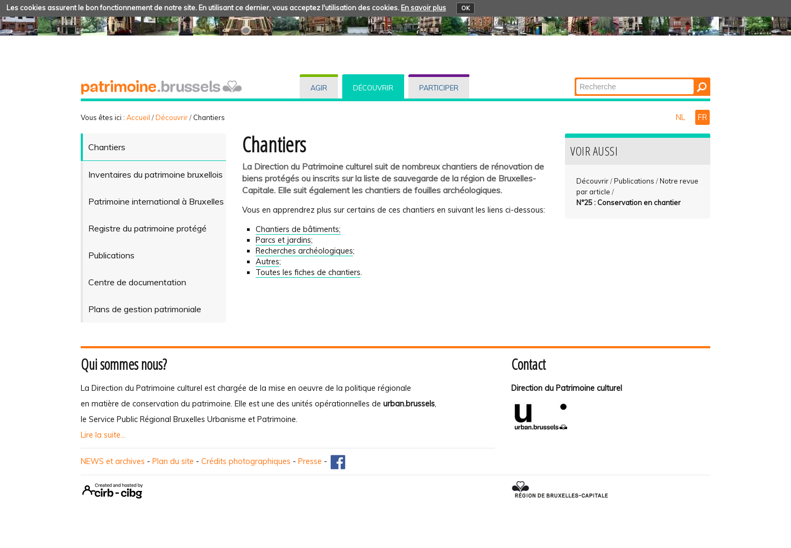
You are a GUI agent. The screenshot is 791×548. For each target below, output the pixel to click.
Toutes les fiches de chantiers (308, 272)
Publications (634, 181)
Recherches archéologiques (304, 251)
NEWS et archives (113, 461)
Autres (267, 261)
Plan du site (173, 461)
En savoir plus (423, 7)
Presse (310, 461)
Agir (318, 87)
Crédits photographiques (246, 461)
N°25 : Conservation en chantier (628, 202)
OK (465, 8)
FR (702, 117)
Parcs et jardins (283, 240)
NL (681, 117)
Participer (438, 87)
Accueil (138, 117)
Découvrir (373, 87)
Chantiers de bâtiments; (298, 229)
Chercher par (575, 78)
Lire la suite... (103, 435)
